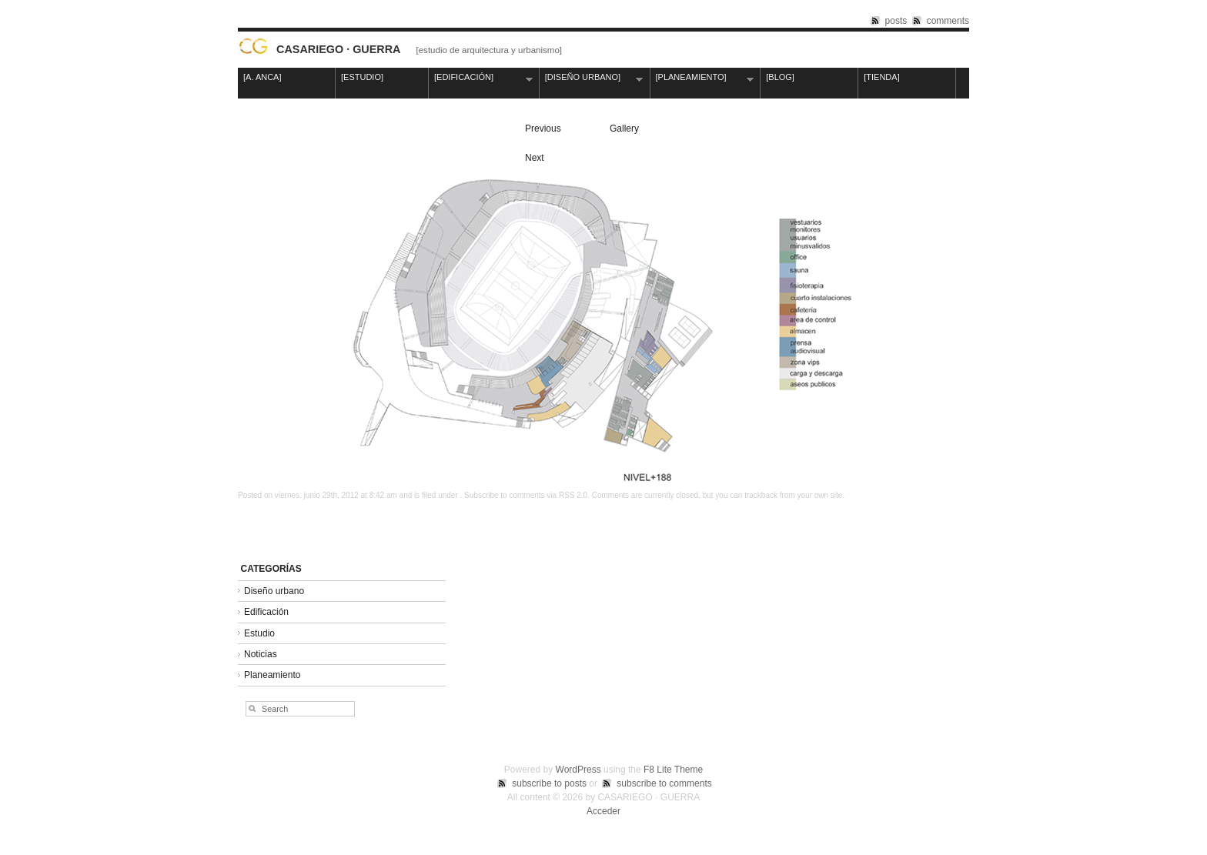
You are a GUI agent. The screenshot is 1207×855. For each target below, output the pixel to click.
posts (896, 20)
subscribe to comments (664, 783)
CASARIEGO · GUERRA (338, 49)
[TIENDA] (881, 77)
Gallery (624, 128)
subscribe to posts (549, 783)
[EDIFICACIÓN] (481, 78)
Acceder (603, 811)
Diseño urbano (274, 591)
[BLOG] (780, 77)
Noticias (260, 654)
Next (534, 157)
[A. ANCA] (262, 77)
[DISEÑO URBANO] (592, 78)
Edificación (266, 611)
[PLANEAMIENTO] (702, 78)
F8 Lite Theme (673, 769)
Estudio (259, 633)
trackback (760, 495)
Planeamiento (272, 675)
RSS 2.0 (573, 495)
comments (948, 20)
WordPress (578, 769)
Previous (543, 128)
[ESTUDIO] (388, 78)
